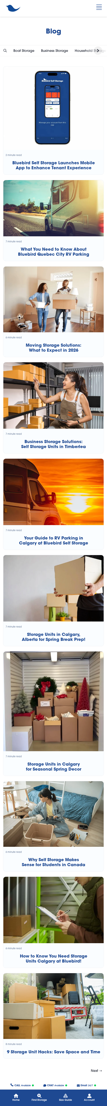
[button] (5, 50)
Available (22, 1085)
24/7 (86, 1085)
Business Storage (54, 51)
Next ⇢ (96, 1071)
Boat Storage (23, 51)
